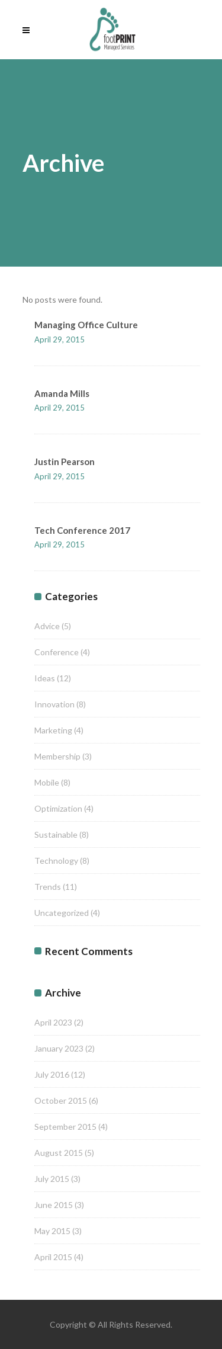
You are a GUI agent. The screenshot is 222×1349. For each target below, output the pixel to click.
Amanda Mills (61, 393)
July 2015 (51, 1179)
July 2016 (51, 1074)
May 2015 (52, 1231)
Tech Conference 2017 (82, 530)
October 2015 (60, 1100)
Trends (47, 887)
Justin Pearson (64, 461)
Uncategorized (61, 913)
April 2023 (53, 1022)
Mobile (46, 782)
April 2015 (53, 1257)
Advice (47, 626)
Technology (56, 860)
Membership (57, 756)
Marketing (53, 730)
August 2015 (58, 1153)
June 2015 (53, 1205)
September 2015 (65, 1127)
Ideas (44, 678)
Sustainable (56, 834)
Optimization (58, 808)
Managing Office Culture (86, 324)
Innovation (54, 704)
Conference (56, 652)
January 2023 (58, 1048)
